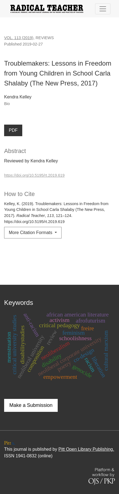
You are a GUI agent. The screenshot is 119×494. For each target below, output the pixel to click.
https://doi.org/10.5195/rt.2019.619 (34, 175)
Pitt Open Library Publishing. (86, 449)
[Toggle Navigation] (102, 8)
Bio (7, 103)
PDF (13, 130)
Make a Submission (30, 405)
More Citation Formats (31, 232)
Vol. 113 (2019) (18, 38)
